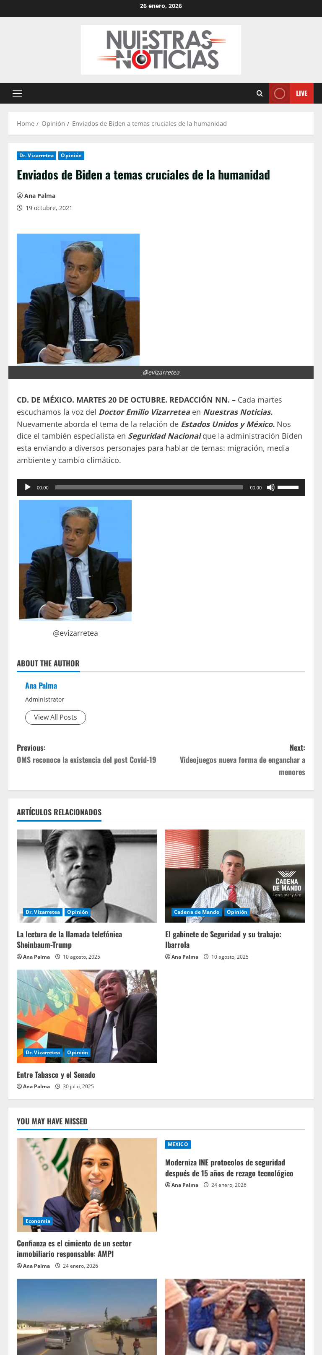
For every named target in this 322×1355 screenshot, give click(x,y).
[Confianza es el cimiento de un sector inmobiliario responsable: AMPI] (87, 1185)
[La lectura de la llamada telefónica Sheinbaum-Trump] (87, 876)
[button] (17, 93)
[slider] (149, 487)
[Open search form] (260, 93)
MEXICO (178, 1144)
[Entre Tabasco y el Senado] (87, 1016)
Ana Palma (39, 196)
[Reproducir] (27, 487)
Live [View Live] (288, 93)
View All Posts (55, 717)
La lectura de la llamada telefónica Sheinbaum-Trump (69, 939)
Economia (38, 1221)
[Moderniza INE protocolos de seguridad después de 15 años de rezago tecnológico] (235, 1144)
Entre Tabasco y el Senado (56, 1074)
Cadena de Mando (197, 911)
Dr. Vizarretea (36, 155)
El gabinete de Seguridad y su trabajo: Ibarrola (223, 939)
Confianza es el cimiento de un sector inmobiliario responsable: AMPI (74, 1248)
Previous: (89, 754)
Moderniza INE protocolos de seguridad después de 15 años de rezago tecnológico (229, 1167)
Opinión (71, 155)
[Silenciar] (271, 487)
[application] (161, 487)
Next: (233, 760)
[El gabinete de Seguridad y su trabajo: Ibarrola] (235, 876)
